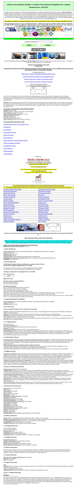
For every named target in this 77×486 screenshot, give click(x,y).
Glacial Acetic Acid (9, 204)
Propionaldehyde (7, 154)
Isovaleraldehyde (7, 148)
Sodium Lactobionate (44, 219)
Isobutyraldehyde (8, 138)
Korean (38, 81)
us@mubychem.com (40, 171)
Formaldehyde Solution (9, 146)
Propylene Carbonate (9, 214)
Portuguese (38, 79)
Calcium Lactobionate (9, 197)
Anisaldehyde (7, 127)
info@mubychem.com (40, 167)
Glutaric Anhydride (8, 135)
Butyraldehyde (7, 129)
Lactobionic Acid (43, 204)
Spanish (38, 76)
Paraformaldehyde (8, 151)
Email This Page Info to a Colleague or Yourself (46, 38)
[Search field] (44, 42)
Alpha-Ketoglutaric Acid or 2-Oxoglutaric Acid (15, 124)
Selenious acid (7, 215)
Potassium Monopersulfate (46, 214)
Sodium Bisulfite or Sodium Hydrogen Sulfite (15, 140)
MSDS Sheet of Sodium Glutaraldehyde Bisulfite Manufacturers (38, 74)
